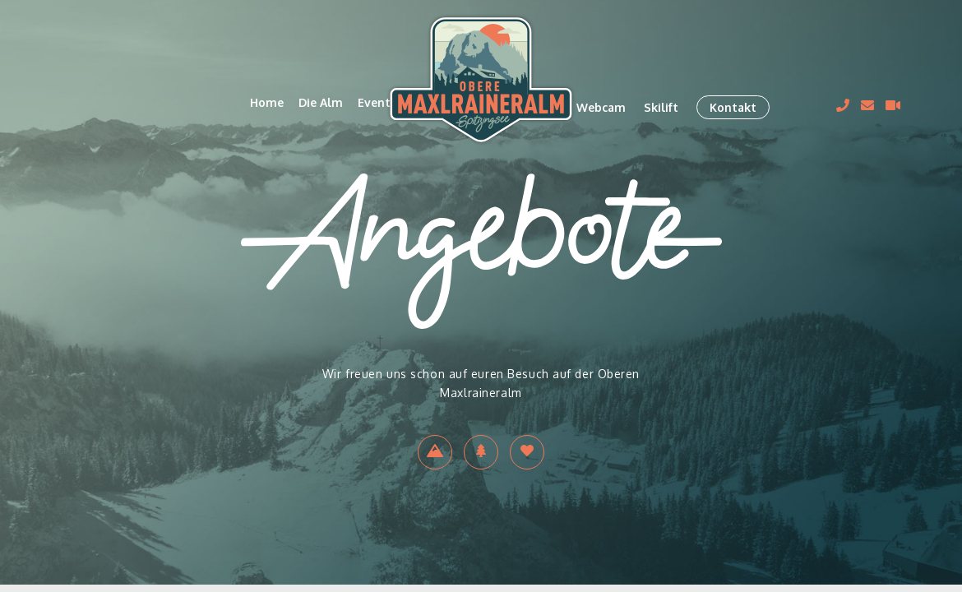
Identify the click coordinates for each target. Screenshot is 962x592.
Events (377, 102)
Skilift (661, 107)
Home (267, 102)
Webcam (601, 107)
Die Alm (320, 102)
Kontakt (733, 107)
